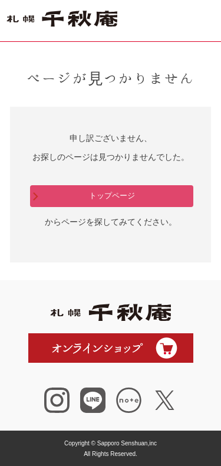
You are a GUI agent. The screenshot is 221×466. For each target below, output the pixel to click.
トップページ (112, 195)
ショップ (159, 20)
